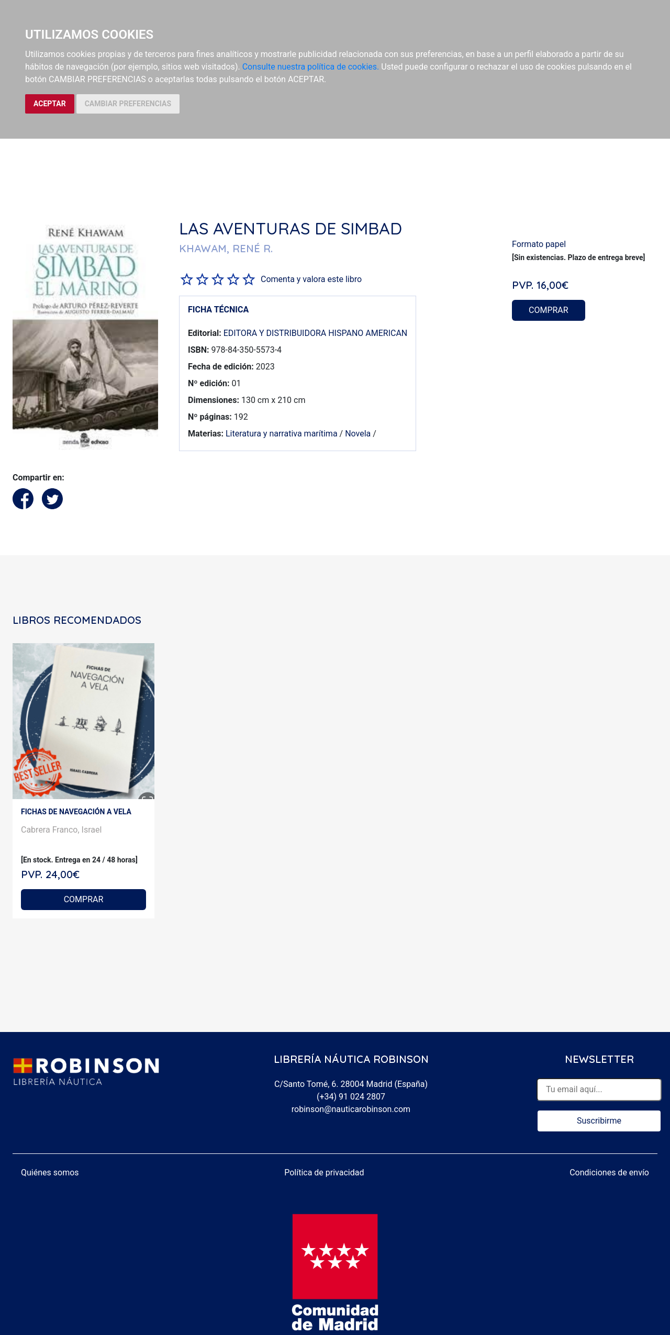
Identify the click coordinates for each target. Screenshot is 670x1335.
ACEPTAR (50, 103)
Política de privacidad (324, 1172)
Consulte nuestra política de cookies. (310, 67)
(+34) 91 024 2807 (351, 1097)
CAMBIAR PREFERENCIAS (128, 103)
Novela (358, 434)
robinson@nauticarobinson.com (351, 1109)
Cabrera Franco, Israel (61, 830)
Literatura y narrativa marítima (282, 434)
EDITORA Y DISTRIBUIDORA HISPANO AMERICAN (316, 333)
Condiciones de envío (609, 1172)
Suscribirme (599, 1121)
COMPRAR (548, 310)
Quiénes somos (50, 1172)
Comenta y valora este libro (311, 279)
